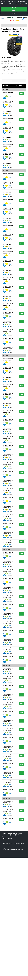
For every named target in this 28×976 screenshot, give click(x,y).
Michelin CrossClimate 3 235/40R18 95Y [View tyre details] (8, 437)
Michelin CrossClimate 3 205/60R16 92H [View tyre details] (8, 145)
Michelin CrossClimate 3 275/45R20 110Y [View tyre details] (8, 773)
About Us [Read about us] (15, 833)
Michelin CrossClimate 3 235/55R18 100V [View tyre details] (8, 463)
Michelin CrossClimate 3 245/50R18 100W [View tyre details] (8, 498)
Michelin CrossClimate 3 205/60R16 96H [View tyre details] (8, 154)
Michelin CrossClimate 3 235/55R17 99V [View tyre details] (8, 339)
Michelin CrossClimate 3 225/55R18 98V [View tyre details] (8, 428)
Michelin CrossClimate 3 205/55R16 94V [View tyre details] (8, 136)
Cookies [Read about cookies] (18, 835)
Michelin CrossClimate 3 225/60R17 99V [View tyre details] (8, 313)
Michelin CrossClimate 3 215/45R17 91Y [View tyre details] (8, 226)
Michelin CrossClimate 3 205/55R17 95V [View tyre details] (8, 217)
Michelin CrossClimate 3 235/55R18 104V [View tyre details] (8, 472)
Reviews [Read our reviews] (20, 833)
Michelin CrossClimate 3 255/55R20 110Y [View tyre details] (8, 729)
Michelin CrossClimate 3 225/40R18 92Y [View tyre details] (8, 411)
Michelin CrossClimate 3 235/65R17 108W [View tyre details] (8, 347)
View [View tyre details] (21, 93)
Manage (14, 13)
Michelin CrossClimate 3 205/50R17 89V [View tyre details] (8, 183)
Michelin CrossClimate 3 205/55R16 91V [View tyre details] (8, 119)
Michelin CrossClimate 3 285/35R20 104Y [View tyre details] (8, 781)
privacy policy (20, 5)
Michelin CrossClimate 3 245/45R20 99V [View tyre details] (8, 712)
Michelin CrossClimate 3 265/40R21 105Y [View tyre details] (8, 810)
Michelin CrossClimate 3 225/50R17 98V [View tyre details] (8, 295)
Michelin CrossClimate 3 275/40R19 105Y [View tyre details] (8, 648)
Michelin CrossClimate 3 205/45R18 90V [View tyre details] (8, 376)
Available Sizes (7, 81)
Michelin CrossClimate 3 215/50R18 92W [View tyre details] (8, 394)
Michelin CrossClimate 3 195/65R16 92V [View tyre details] (8, 102)
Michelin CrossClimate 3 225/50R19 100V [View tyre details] (8, 570)
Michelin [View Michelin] (14, 25)
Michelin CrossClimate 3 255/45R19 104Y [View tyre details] (8, 631)
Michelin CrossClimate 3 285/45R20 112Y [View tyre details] (8, 790)
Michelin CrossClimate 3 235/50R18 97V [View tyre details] (8, 454)
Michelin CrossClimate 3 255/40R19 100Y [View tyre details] (8, 622)
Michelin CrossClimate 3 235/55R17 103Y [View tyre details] (8, 330)
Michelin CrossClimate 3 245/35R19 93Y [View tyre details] (8, 579)
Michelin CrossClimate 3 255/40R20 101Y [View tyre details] (8, 720)
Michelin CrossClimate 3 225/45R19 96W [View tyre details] (8, 561)
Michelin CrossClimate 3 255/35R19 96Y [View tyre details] (8, 613)
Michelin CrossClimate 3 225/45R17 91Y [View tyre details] (8, 261)
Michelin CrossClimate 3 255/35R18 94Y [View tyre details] (8, 506)
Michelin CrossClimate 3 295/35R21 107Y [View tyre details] (8, 819)
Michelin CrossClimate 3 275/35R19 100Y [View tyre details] (8, 640)
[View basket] (23, 19)
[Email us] (14, 849)
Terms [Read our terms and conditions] (8, 835)
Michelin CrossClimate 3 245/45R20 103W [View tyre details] (8, 703)
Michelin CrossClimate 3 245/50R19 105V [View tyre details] (8, 605)
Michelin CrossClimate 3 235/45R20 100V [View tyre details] (8, 677)
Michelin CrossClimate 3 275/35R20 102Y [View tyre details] (8, 755)
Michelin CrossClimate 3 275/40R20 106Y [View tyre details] (8, 764)
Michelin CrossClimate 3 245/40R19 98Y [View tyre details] (8, 587)
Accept (14, 7)
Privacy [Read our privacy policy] (4, 835)
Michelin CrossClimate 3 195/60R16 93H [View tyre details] (8, 93)
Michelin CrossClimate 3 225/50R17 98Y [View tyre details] (8, 304)
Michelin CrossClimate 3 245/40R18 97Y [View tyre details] (8, 489)
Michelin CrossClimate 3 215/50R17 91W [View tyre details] (8, 235)
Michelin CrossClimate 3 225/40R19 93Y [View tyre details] (8, 553)
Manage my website (7, 838)
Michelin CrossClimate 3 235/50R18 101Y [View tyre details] (8, 446)
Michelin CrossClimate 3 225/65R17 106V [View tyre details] (8, 321)
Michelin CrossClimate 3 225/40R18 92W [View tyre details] (8, 402)
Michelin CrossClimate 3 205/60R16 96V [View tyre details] (8, 162)
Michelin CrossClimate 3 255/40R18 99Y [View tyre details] (8, 515)
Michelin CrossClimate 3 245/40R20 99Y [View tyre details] (8, 686)
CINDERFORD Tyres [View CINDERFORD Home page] (7, 833)
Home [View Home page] (3, 25)
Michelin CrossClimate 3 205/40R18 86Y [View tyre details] (8, 368)
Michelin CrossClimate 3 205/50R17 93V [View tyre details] (8, 191)
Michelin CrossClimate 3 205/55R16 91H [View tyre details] (8, 110)
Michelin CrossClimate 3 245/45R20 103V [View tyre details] (8, 694)
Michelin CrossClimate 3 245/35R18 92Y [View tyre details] (8, 480)
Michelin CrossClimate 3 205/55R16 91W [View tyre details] (8, 128)
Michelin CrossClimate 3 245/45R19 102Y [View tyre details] (8, 596)
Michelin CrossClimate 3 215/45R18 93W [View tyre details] (8, 385)
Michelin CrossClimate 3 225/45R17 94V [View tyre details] (8, 269)
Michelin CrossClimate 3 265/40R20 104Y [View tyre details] (8, 738)
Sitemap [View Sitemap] (13, 835)
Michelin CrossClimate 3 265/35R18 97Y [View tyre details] (8, 533)
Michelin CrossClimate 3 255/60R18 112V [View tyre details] (8, 524)
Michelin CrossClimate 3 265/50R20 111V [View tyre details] (8, 747)
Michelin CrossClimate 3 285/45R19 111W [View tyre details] (8, 657)
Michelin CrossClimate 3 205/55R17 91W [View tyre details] (8, 209)
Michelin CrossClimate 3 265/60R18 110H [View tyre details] (8, 541)
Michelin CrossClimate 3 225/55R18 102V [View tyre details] (8, 420)
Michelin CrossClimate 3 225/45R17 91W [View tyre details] (8, 252)
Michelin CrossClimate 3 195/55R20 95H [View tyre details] (8, 668)
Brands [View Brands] (8, 25)
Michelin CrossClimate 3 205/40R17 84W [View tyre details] (8, 174)
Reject (14, 10)
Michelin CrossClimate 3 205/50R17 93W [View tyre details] (8, 200)
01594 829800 (11, 848)
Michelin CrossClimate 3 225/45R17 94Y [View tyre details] (8, 278)
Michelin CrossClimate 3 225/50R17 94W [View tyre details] (8, 287)
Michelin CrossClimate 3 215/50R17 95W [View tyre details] (8, 243)
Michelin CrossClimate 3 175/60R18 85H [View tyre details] (8, 359)
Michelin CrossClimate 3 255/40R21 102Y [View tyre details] (8, 801)
